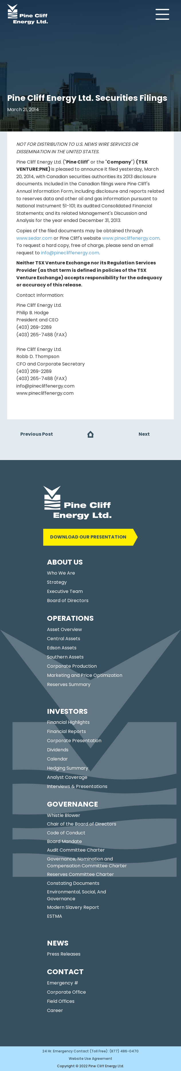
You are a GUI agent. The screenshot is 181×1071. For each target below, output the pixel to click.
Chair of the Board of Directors (81, 824)
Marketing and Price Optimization (84, 675)
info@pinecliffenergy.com (70, 252)
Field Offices (60, 1001)
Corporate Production (72, 666)
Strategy (57, 582)
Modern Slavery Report (73, 907)
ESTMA (54, 916)
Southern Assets (65, 657)
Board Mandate (64, 841)
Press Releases (63, 954)
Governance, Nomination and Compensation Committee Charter (87, 862)
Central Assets (63, 638)
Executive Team (65, 591)
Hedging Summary (67, 768)
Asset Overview (64, 629)
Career (55, 1010)
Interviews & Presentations (77, 786)
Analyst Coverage (67, 777)
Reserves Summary (69, 684)
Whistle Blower (63, 815)
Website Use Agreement (90, 1058)
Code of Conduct (66, 833)
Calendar (57, 759)
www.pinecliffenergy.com (131, 238)
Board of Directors (67, 600)
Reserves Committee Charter (80, 874)
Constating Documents (73, 883)
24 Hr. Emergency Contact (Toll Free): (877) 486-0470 (90, 1051)
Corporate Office (66, 992)
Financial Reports (66, 731)
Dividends (57, 749)
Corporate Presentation (74, 740)
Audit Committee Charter (76, 850)
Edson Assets (61, 647)
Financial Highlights (68, 722)
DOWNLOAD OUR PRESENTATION (88, 537)
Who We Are (61, 573)
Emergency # (62, 983)
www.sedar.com (34, 238)
